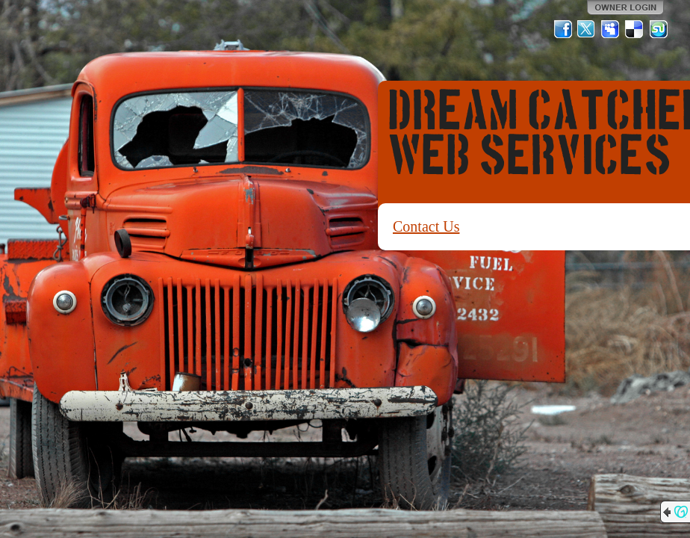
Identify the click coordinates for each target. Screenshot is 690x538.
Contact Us (426, 226)
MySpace (610, 29)
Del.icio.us (634, 29)
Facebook (563, 29)
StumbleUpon (658, 29)
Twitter (586, 29)
